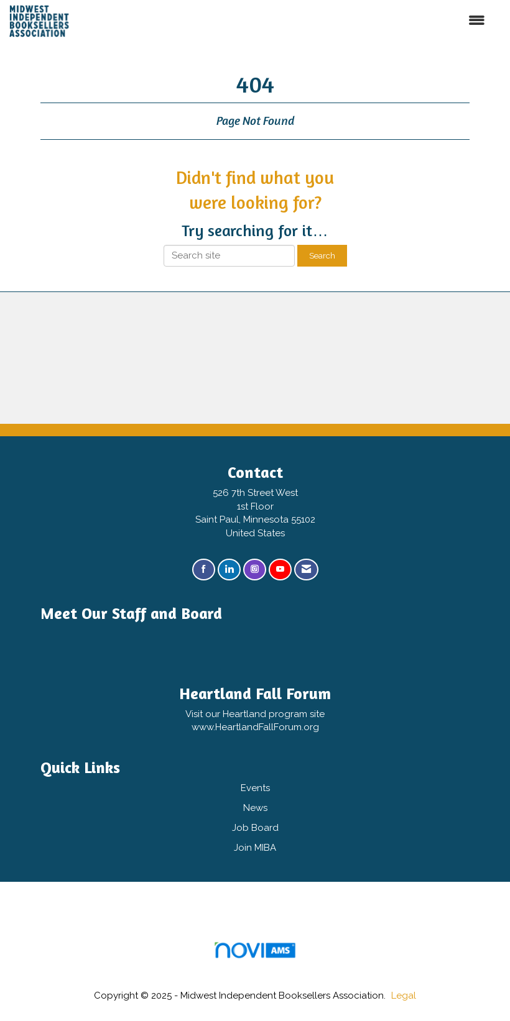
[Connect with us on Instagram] (254, 569)
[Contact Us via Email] (306, 569)
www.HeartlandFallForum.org (255, 727)
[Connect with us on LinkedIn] (229, 569)
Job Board (255, 827)
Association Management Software (255, 954)
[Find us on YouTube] (280, 569)
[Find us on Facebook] (203, 569)
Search (322, 255)
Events (255, 788)
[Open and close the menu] (293, 21)
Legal (403, 995)
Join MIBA (255, 847)
